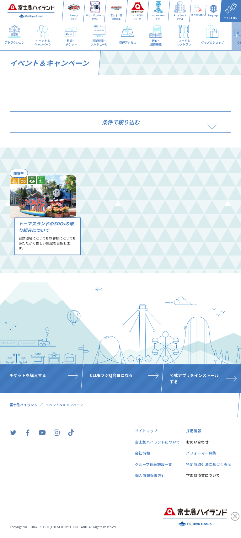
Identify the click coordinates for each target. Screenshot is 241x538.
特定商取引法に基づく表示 (208, 464)
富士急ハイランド (23, 404)
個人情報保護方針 (150, 475)
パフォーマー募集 (201, 452)
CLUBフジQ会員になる (111, 376)
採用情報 (193, 430)
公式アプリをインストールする (194, 379)
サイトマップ (146, 430)
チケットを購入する (27, 376)
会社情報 (142, 452)
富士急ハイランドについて (157, 441)
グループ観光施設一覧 (153, 464)
